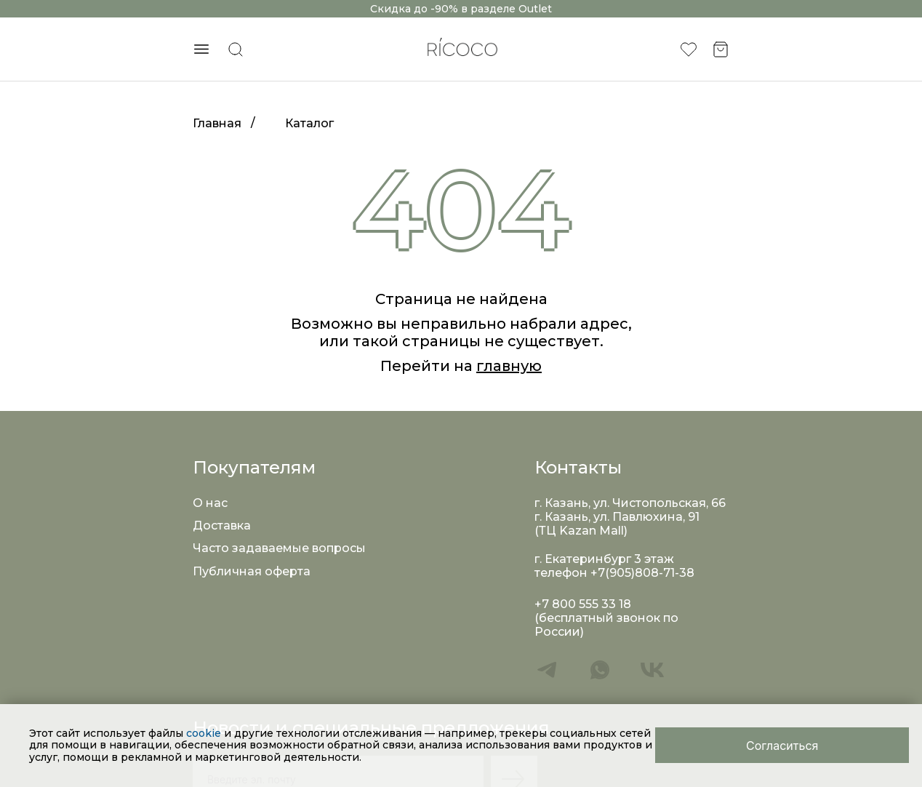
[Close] (782, 745)
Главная (217, 123)
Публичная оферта (251, 571)
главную (509, 366)
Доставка (222, 525)
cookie (205, 733)
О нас (210, 503)
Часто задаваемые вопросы (279, 548)
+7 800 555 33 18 (582, 604)
